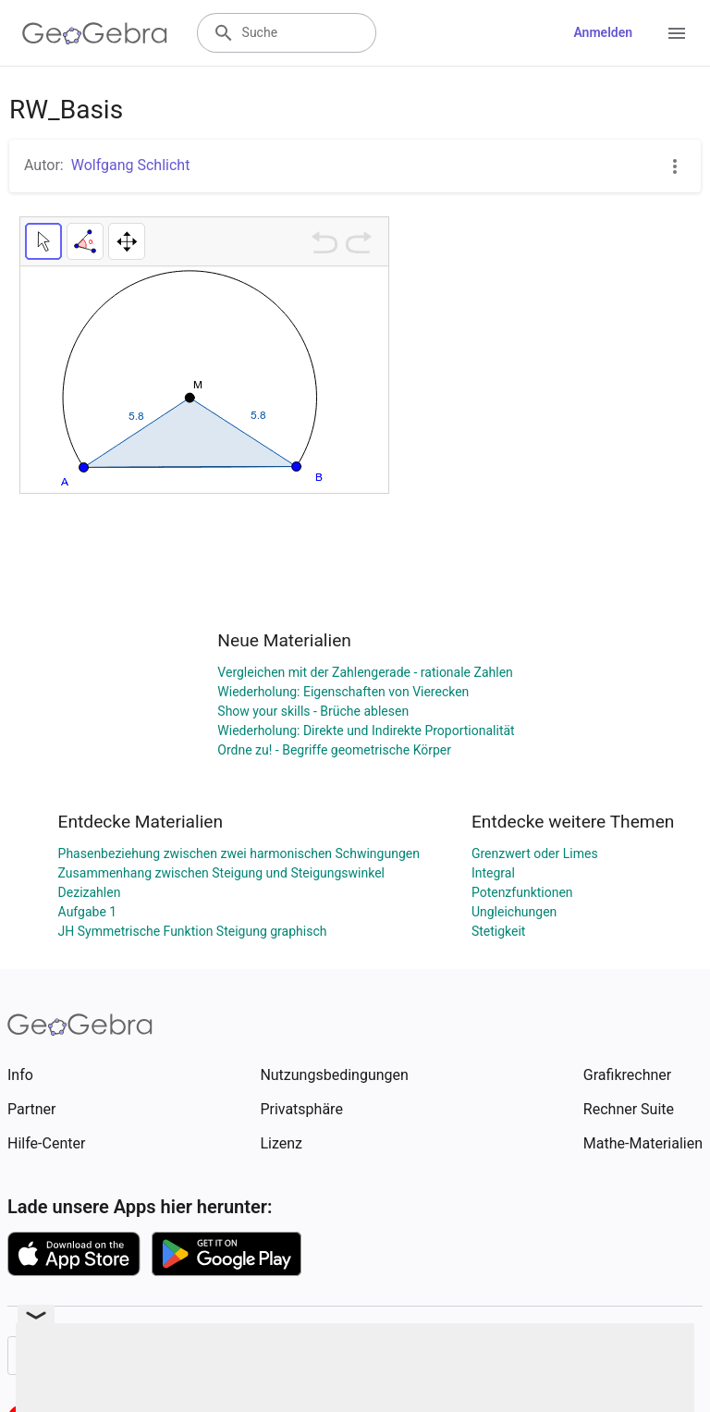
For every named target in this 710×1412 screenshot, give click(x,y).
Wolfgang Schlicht (130, 165)
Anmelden (602, 32)
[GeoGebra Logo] (94, 33)
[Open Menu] (677, 33)
